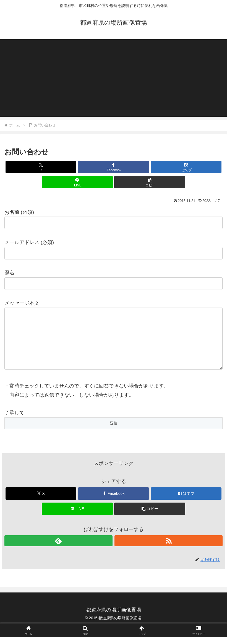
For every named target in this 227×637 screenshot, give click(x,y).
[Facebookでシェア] (113, 167)
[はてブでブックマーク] (186, 167)
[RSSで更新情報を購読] (168, 551)
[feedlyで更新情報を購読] (58, 551)
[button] (149, 182)
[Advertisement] (113, 78)
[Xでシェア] (41, 167)
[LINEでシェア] (77, 182)
